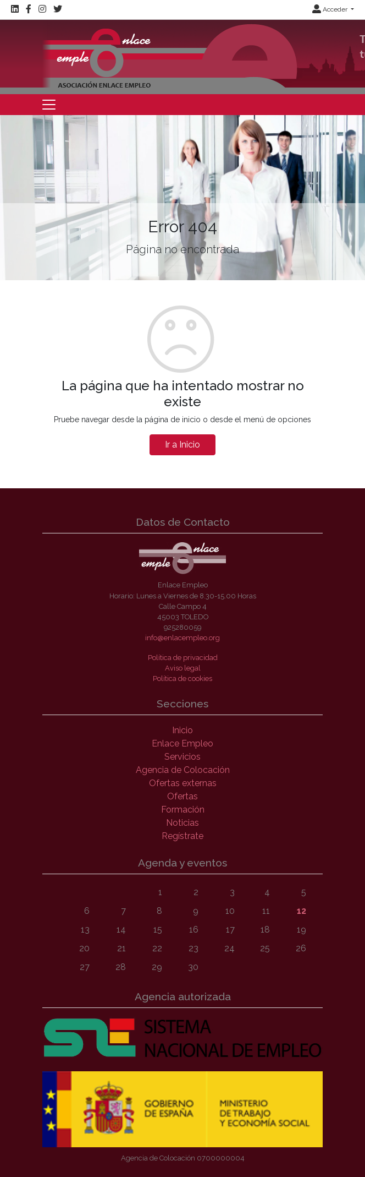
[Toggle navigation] (49, 104)
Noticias (182, 823)
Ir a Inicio (182, 444)
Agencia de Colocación (183, 770)
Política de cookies (182, 678)
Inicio (182, 730)
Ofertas (182, 796)
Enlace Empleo (182, 743)
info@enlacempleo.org (182, 638)
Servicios (182, 756)
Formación (182, 809)
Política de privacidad (183, 657)
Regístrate (182, 836)
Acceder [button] (330, 9)
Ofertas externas (183, 783)
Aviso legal (183, 668)
